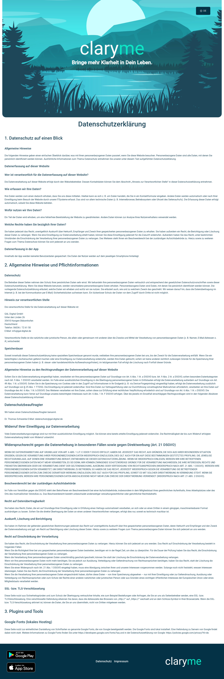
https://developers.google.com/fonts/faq (99, 632)
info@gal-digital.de (21, 331)
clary (183, 661)
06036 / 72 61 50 (22, 327)
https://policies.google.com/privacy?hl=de (187, 632)
